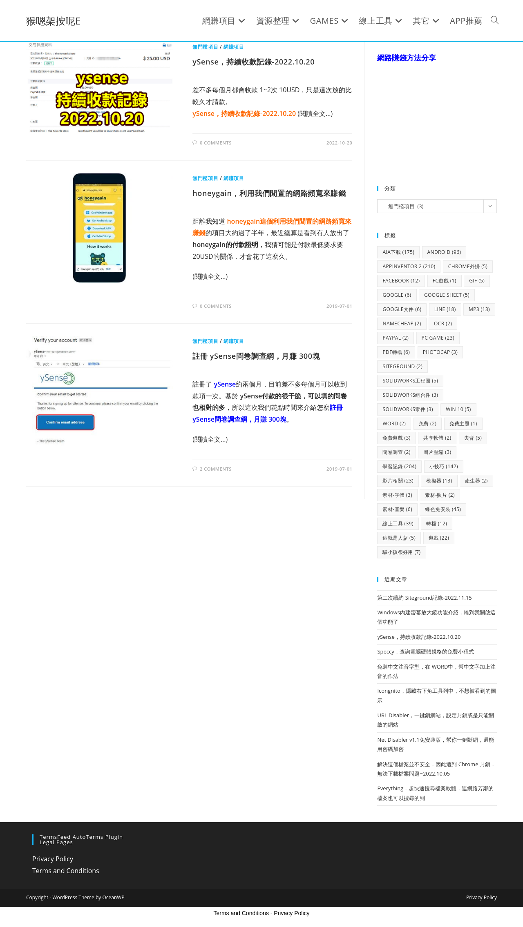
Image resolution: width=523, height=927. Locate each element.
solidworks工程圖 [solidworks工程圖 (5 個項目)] (410, 380)
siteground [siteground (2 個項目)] (402, 366)
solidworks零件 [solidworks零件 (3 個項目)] (407, 409)
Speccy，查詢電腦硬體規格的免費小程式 (425, 651)
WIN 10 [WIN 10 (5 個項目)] (458, 409)
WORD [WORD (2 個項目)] (394, 423)
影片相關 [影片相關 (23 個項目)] (397, 480)
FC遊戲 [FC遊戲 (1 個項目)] (444, 280)
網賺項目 (234, 46)
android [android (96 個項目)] (444, 252)
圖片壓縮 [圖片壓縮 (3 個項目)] (437, 452)
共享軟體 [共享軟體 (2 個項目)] (437, 437)
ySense (224, 384)
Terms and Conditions (65, 870)
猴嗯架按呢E (53, 20)
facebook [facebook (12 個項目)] (401, 280)
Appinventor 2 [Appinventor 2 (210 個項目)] (408, 266)
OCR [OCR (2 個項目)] (443, 323)
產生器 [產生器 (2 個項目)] (476, 480)
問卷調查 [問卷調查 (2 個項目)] (396, 452)
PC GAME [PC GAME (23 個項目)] (438, 337)
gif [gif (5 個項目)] (477, 280)
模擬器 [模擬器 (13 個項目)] (439, 480)
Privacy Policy (52, 858)
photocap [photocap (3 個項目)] (440, 352)
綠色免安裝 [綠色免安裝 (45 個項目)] (443, 509)
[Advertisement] (438, 115)
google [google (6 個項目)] (396, 294)
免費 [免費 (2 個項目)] (427, 423)
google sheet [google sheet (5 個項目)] (446, 294)
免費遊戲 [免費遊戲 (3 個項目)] (396, 437)
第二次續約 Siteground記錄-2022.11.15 (424, 597)
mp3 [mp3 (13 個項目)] (479, 309)
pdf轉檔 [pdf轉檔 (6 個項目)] (396, 352)
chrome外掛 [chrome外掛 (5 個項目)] (467, 266)
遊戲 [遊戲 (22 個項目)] (439, 537)
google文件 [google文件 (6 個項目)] (401, 309)
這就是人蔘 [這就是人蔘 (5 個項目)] (399, 537)
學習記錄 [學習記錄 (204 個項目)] (399, 466)
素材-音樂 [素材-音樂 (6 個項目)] (397, 509)
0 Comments (216, 143)
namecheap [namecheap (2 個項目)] (401, 323)
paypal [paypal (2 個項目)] (395, 337)
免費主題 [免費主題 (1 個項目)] (463, 423)
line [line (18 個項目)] (445, 309)
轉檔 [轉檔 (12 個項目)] (436, 523)
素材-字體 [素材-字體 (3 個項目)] (397, 494)
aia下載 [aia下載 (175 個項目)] (398, 252)
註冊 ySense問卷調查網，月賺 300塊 (256, 356)
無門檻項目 (205, 46)
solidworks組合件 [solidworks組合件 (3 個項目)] (410, 394)
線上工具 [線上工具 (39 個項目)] (397, 523)
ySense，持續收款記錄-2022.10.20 (253, 62)
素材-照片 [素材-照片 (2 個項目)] (440, 494)
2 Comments (216, 469)
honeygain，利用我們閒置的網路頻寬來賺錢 (269, 193)
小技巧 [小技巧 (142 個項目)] (443, 466)
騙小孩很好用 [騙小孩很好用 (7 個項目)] (401, 552)
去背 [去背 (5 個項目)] (473, 437)
